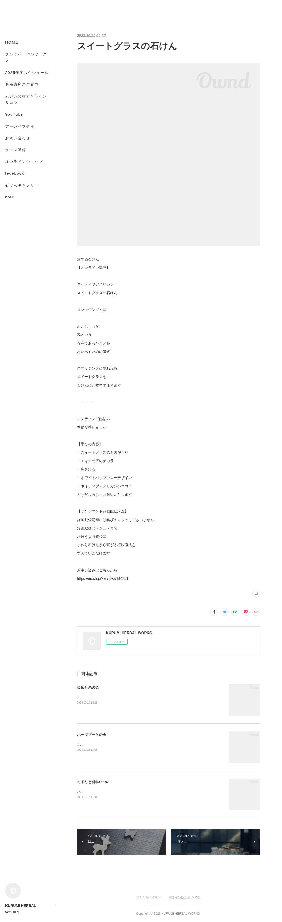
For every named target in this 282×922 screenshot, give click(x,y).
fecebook (14, 173)
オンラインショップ (24, 161)
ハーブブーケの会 (91, 734)
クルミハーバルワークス (26, 57)
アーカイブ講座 (19, 126)
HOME (11, 42)
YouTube (14, 114)
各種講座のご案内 (22, 84)
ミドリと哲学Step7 (93, 782)
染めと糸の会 (88, 687)
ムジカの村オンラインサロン (26, 99)
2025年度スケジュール (27, 72)
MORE (11, 185)
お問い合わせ (17, 138)
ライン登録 (15, 150)
